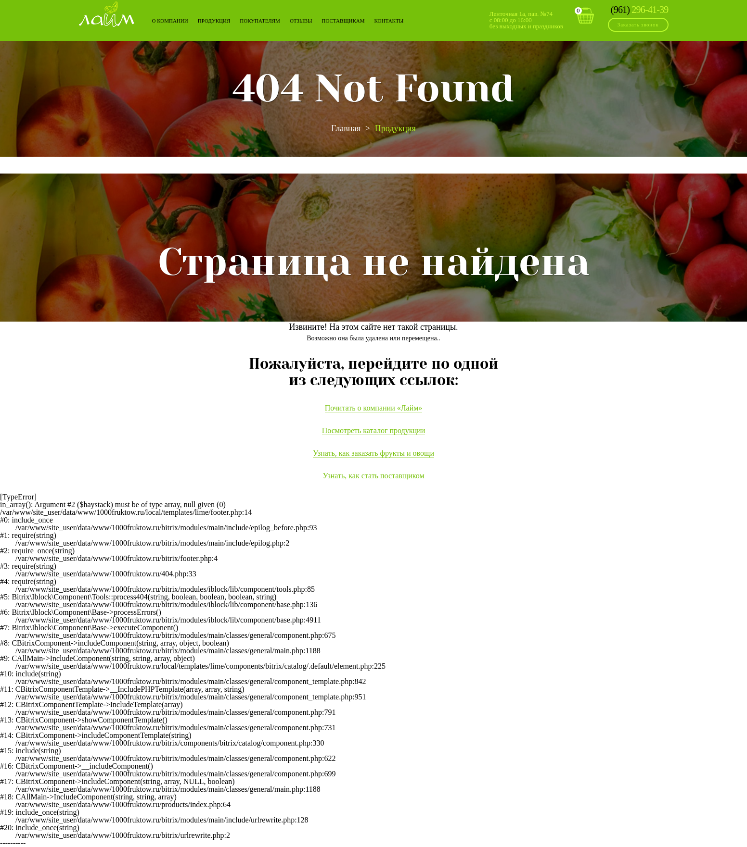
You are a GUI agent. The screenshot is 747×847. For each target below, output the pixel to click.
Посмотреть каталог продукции (373, 430)
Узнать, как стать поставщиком (373, 476)
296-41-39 (640, 9)
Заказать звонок (638, 24)
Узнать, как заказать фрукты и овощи (373, 453)
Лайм (106, 13)
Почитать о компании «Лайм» (374, 408)
